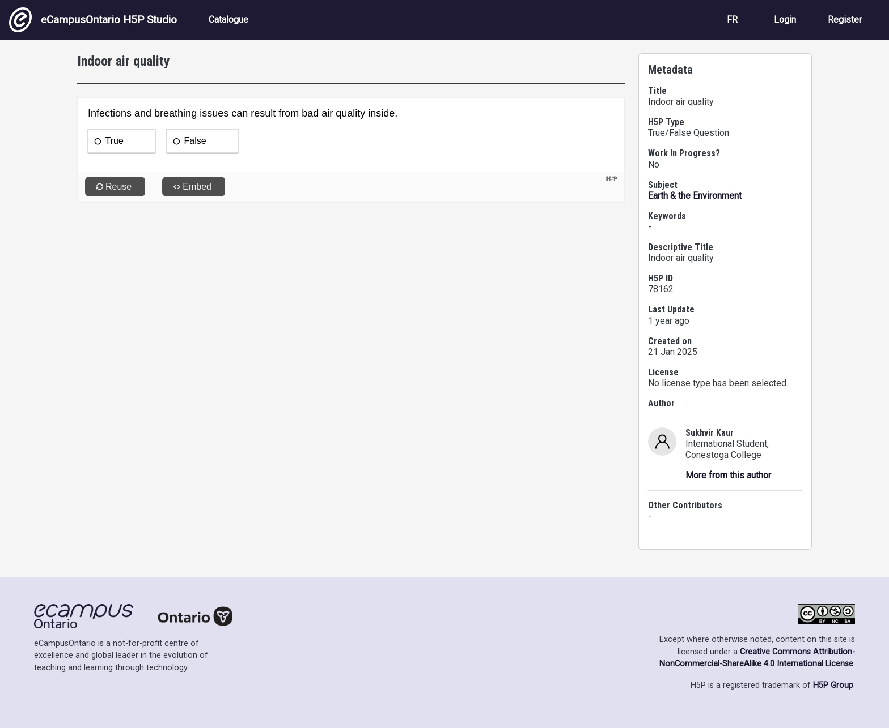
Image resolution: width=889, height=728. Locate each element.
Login (785, 19)
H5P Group (833, 685)
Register (845, 19)
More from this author (728, 475)
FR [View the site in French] (732, 19)
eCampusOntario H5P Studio (93, 19)
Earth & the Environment (695, 195)
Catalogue (228, 19)
